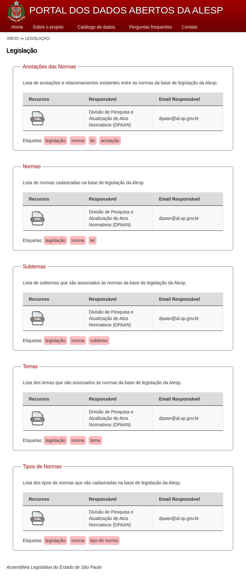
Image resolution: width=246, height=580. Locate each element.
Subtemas (34, 266)
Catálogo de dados (98, 27)
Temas (30, 366)
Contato (189, 27)
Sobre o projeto (50, 27)
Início (13, 38)
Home (17, 27)
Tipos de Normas (42, 466)
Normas (32, 166)
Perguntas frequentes (150, 27)
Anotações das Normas (49, 66)
